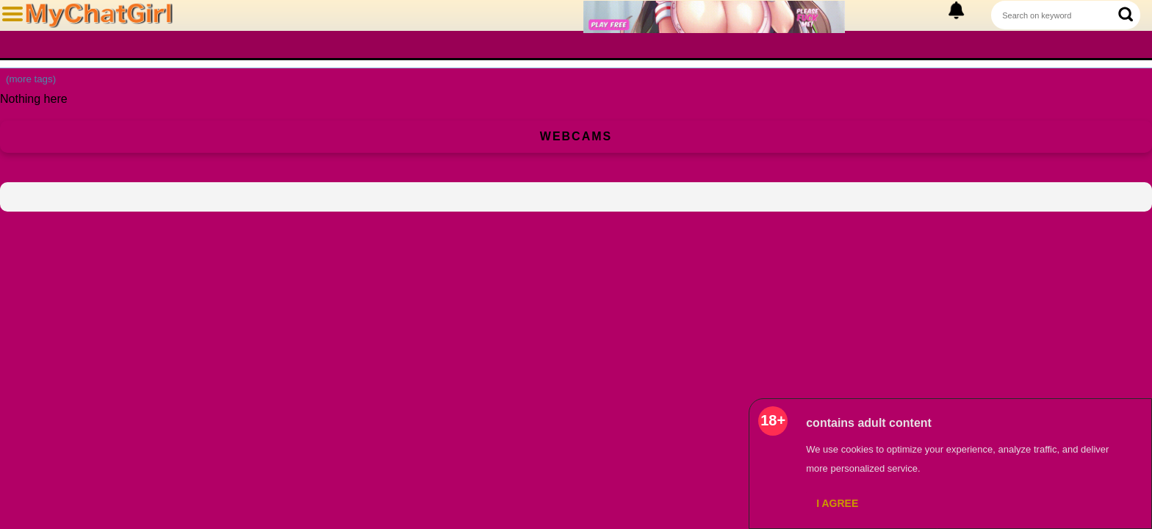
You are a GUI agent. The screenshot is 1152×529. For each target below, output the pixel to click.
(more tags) (31, 78)
